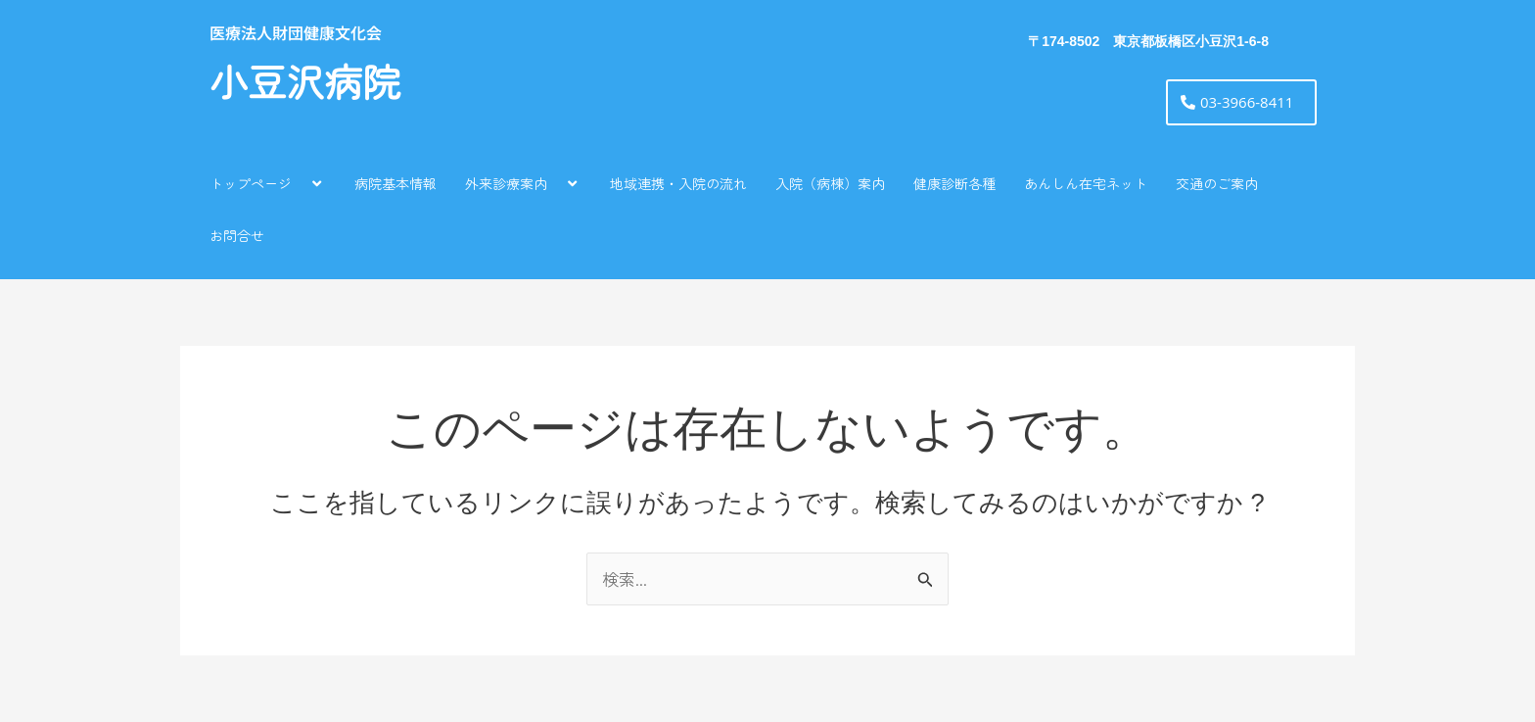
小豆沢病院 (304, 84)
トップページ (267, 182)
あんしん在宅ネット (1085, 183)
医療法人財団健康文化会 (295, 32)
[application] (299, 182)
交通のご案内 (1217, 183)
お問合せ (236, 235)
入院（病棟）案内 (830, 183)
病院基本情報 (395, 183)
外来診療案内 (523, 182)
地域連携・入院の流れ (678, 183)
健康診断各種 (954, 183)
